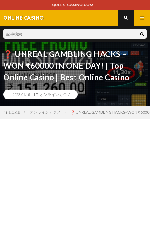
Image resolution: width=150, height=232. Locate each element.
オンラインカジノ (55, 94)
